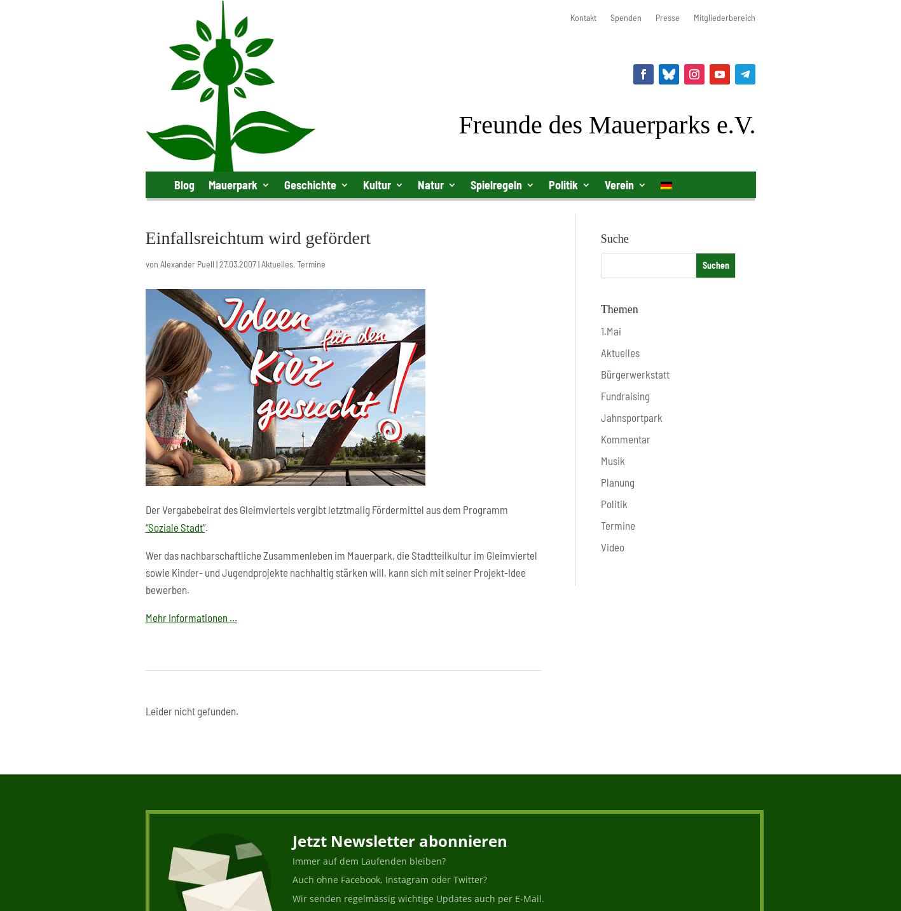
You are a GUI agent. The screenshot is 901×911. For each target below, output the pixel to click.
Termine (311, 264)
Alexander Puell (187, 264)
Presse (668, 18)
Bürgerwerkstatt (635, 374)
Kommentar (625, 439)
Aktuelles (277, 264)
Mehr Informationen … (191, 617)
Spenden (626, 18)
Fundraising (625, 395)
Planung (618, 482)
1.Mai (611, 331)
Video (612, 547)
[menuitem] (666, 188)
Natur (431, 185)
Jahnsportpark (632, 417)
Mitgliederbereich (724, 18)
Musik (613, 460)
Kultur (377, 185)
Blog (184, 185)
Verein (619, 185)
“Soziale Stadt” (175, 527)
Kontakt (583, 18)
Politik (563, 185)
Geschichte (310, 185)
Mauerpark (233, 185)
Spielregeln (496, 185)
